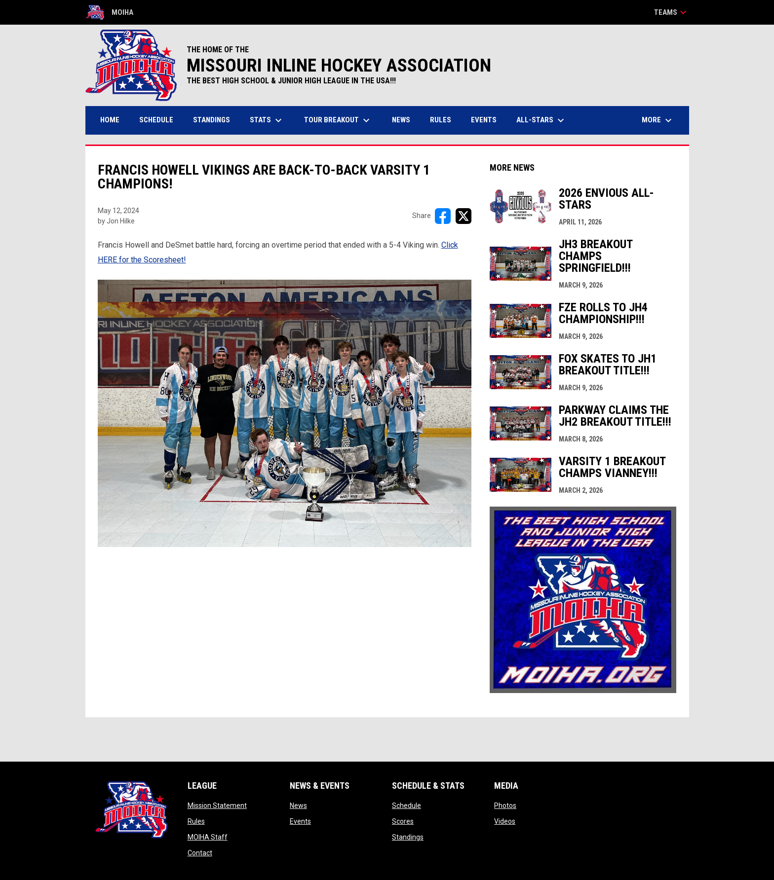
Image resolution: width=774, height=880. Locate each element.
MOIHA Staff (208, 837)
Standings (408, 837)
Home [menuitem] (109, 119)
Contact (200, 853)
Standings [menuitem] (211, 119)
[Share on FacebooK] (443, 216)
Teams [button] (671, 12)
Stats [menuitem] (267, 120)
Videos (504, 821)
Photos (505, 805)
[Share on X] (463, 216)
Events (300, 821)
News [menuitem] (401, 119)
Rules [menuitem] (440, 119)
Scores (403, 821)
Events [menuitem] (484, 119)
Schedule (406, 805)
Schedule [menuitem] (156, 119)
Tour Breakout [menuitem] (338, 120)
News (298, 805)
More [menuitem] (658, 120)
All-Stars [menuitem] (541, 120)
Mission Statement (217, 805)
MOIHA (109, 12)
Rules (196, 821)
